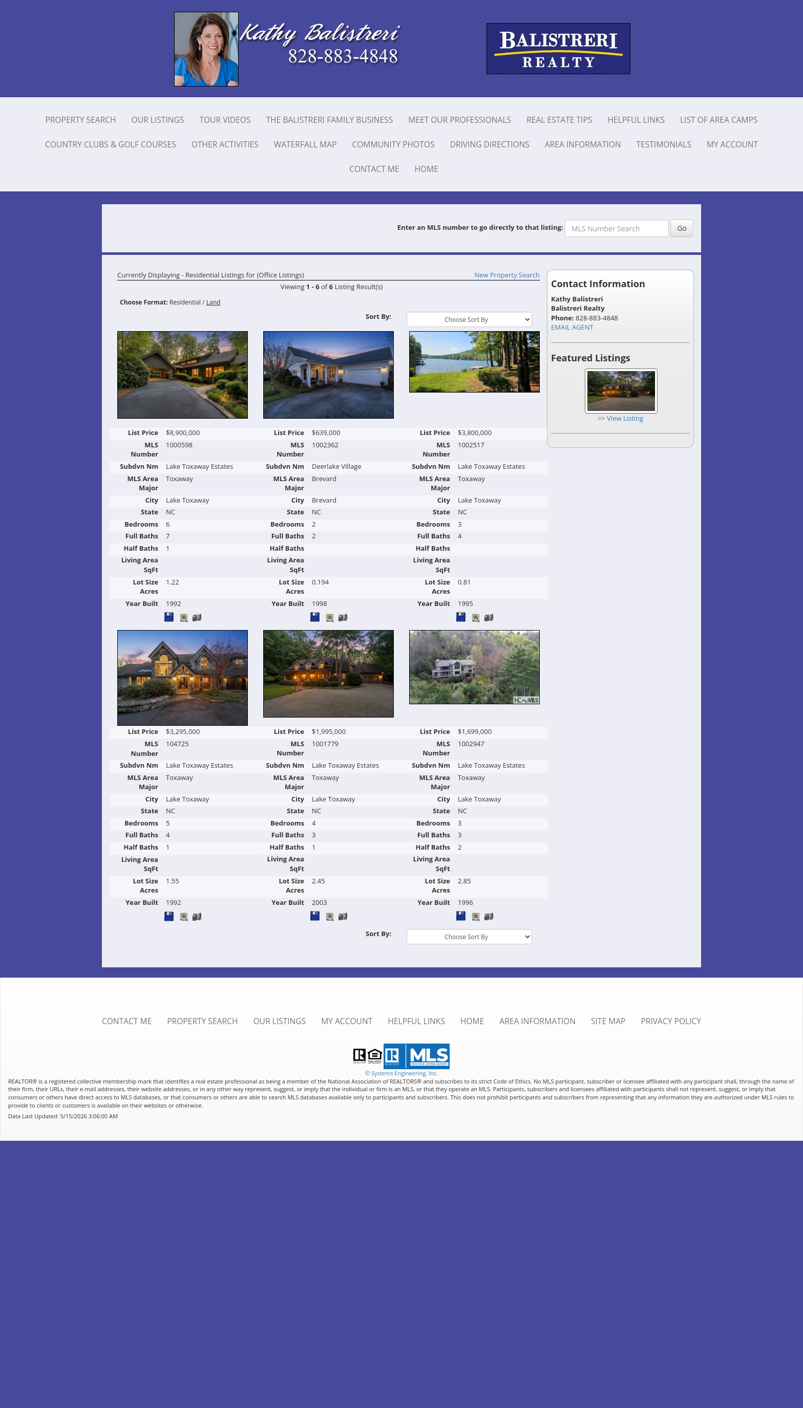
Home (426, 169)
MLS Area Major (142, 483)
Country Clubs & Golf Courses (110, 144)
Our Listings (158, 119)
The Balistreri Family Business (329, 119)
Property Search (80, 119)
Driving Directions (490, 144)
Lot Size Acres (145, 586)
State (149, 511)
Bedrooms (141, 524)
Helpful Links (636, 119)
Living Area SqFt (139, 564)
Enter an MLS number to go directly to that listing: (480, 227)
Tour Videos (224, 119)
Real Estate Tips (559, 119)
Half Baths (141, 548)
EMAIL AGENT (572, 327)
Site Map (608, 1021)
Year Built (141, 603)
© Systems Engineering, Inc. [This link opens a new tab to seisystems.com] (401, 1073)
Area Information (583, 144)
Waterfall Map (305, 144)
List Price (143, 432)
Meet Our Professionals (459, 119)
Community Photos (393, 144)
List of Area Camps (719, 119)
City (151, 500)
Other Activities (225, 144)
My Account (732, 144)
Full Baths (141, 535)
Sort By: (378, 316)
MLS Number (144, 449)
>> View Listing (620, 418)
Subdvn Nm (139, 466)
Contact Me (374, 169)
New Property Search (507, 274)
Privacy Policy (671, 1021)
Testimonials (663, 144)
